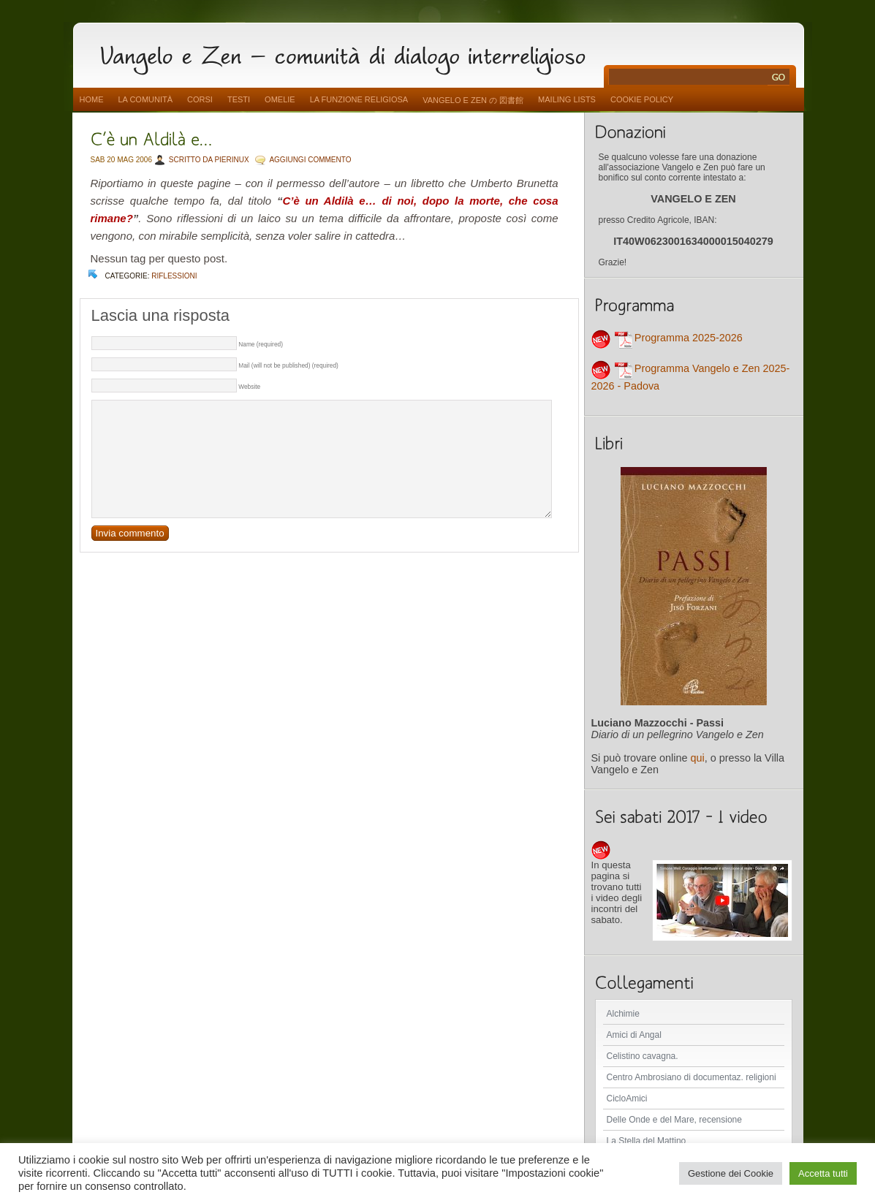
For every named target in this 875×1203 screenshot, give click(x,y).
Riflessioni (174, 276)
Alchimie (623, 1014)
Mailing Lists (567, 99)
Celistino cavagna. (642, 1056)
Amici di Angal (634, 1035)
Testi (238, 99)
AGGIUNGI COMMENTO (310, 160)
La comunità (145, 99)
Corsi (200, 99)
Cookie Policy (641, 99)
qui (698, 758)
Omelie (280, 99)
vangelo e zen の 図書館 (473, 100)
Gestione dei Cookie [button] (730, 1173)
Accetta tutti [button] (823, 1173)
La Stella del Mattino (646, 1141)
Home (92, 99)
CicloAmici (627, 1098)
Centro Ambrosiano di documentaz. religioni (691, 1077)
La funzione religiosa (359, 99)
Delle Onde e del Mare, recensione (674, 1120)
